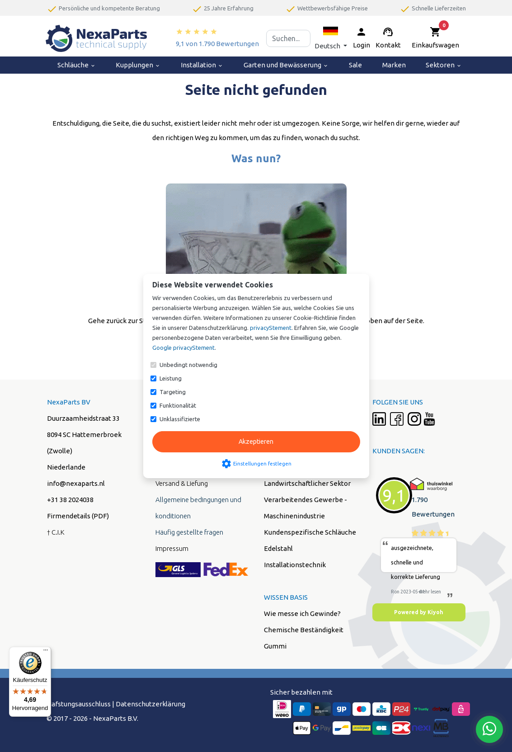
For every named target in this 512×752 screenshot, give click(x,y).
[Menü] (45, 652)
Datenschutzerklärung (150, 704)
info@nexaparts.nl (76, 483)
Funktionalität (178, 405)
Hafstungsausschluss (79, 704)
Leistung (171, 378)
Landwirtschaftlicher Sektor (307, 483)
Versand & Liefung (181, 483)
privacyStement (270, 327)
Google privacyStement (183, 347)
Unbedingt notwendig (188, 365)
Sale (355, 65)
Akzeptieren (256, 441)
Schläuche (76, 65)
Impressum (171, 548)
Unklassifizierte (180, 419)
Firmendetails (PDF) (78, 516)
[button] (331, 38)
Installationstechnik (295, 565)
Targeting (173, 392)
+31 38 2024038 (70, 499)
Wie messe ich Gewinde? (302, 613)
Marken (394, 65)
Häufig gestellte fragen (189, 532)
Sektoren (444, 65)
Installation (202, 65)
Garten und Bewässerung (286, 65)
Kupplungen (138, 65)
